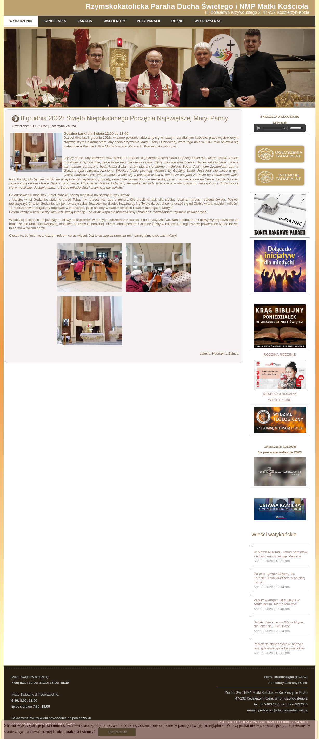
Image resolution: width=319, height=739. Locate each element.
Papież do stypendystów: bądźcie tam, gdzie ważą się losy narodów (279, 646)
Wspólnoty (114, 21)
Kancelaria (55, 21)
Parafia (84, 21)
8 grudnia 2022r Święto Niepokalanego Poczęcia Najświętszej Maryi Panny (124, 118)
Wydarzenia (20, 21)
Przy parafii (148, 21)
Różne (177, 21)
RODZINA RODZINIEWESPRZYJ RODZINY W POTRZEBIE (280, 377)
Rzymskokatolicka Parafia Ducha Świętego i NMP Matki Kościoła (197, 6)
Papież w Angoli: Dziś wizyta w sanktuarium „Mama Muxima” (277, 602)
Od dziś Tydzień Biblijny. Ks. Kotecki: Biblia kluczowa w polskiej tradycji (279, 578)
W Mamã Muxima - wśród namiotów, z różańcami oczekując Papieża (281, 554)
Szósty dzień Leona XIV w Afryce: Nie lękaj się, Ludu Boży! (279, 624)
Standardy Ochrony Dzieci (288, 683)
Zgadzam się (117, 732)
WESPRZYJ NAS (208, 21)
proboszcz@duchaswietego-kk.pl (283, 710)
